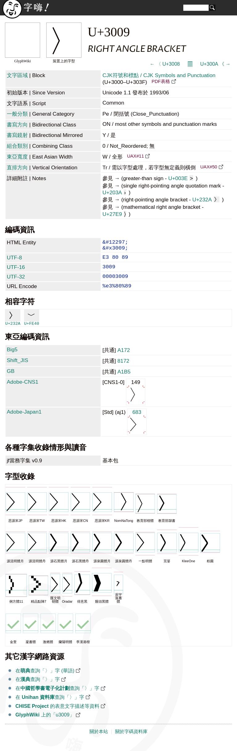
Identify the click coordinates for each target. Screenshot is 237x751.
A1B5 (123, 380)
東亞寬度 (17, 157)
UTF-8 (14, 261)
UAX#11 (135, 156)
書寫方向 (17, 125)
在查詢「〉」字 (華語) (44, 678)
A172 (123, 358)
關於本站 (98, 739)
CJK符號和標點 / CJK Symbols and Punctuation (158, 75)
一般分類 (17, 114)
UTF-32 (16, 282)
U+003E (180, 178)
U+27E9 (114, 214)
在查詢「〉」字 (37, 687)
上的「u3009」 (44, 722)
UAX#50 (208, 166)
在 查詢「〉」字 (49, 705)
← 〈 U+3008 (165, 64)
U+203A (114, 192)
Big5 (12, 357)
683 (136, 429)
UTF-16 (16, 271)
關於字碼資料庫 (131, 739)
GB (11, 379)
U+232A (205, 199)
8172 (123, 369)
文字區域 (17, 75)
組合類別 (17, 146)
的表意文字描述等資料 (57, 714)
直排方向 (17, 167)
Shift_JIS (17, 368)
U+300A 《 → (215, 64)
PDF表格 (161, 81)
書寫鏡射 (17, 135)
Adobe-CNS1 (22, 390)
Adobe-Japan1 (24, 420)
